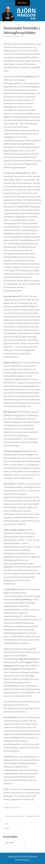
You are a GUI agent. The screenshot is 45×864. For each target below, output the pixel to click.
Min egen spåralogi (13, 816)
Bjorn (22, 36)
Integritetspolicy (22, 860)
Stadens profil (33, 816)
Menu (24, 3)
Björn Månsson (30, 856)
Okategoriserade (16, 807)
